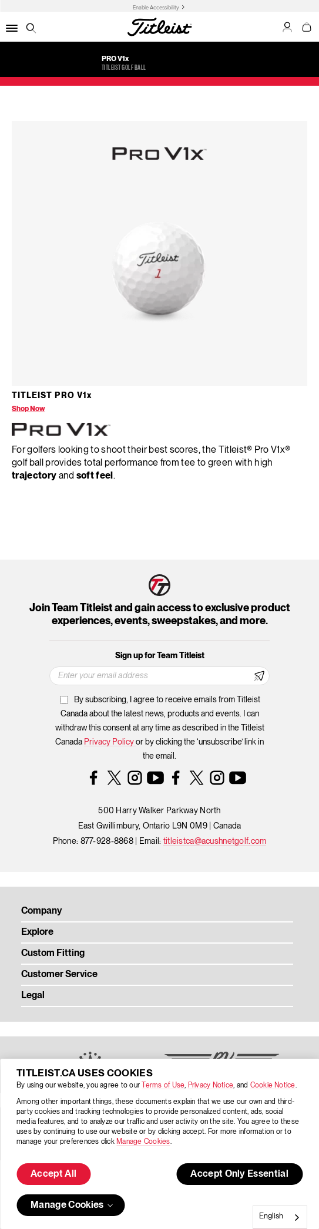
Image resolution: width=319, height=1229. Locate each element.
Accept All (53, 1174)
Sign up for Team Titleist (159, 655)
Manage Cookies (143, 1142)
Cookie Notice (273, 1085)
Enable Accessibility (156, 7)
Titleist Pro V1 (52, 395)
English (271, 1216)
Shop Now (28, 409)
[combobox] (280, 1217)
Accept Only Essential (239, 1174)
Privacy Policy (110, 742)
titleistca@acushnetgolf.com (215, 841)
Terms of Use (163, 1085)
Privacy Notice (210, 1085)
